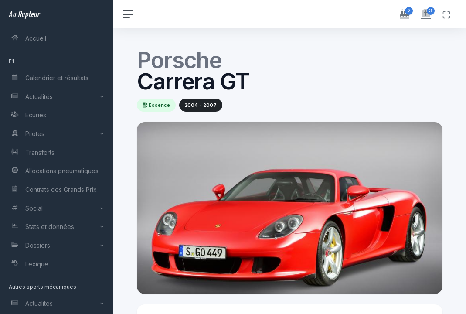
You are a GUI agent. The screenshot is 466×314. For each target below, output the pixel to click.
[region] (57, 157)
